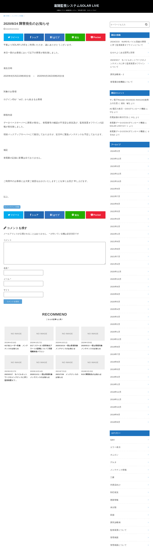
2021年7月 (114, 244)
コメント (8, 241)
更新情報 (114, 472)
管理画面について (118, 515)
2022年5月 (114, 202)
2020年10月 (115, 266)
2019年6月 (114, 343)
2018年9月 (114, 392)
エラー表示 (115, 423)
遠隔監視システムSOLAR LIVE (76, 6)
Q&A (112, 416)
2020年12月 (115, 258)
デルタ (113, 437)
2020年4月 (114, 294)
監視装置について (118, 501)
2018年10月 (115, 385)
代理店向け (115, 458)
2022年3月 (114, 209)
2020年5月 (114, 287)
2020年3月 (114, 301)
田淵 (112, 487)
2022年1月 (114, 223)
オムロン (114, 430)
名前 (6, 269)
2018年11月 (115, 378)
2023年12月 (115, 153)
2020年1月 (114, 315)
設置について (116, 522)
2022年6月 (114, 195)
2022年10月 (115, 174)
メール (7, 280)
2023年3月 (114, 160)
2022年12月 (115, 167)
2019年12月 (115, 322)
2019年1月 (114, 364)
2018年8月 (114, 399)
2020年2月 (114, 308)
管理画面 (114, 508)
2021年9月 (114, 230)
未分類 (113, 480)
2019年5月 (114, 350)
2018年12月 (115, 371)
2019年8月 (114, 329)
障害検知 (114, 529)
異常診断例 (115, 494)
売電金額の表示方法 (118, 113)
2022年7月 (114, 188)
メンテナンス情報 (13, 207)
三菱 (112, 451)
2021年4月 (114, 251)
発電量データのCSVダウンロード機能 (126, 118)
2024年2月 (114, 146)
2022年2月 (114, 216)
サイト (7, 291)
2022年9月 (114, 181)
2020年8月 (114, 272)
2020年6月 (114, 280)
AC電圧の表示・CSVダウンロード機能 (126, 105)
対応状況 (114, 466)
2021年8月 (114, 237)
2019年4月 (114, 357)
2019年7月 (114, 336)
